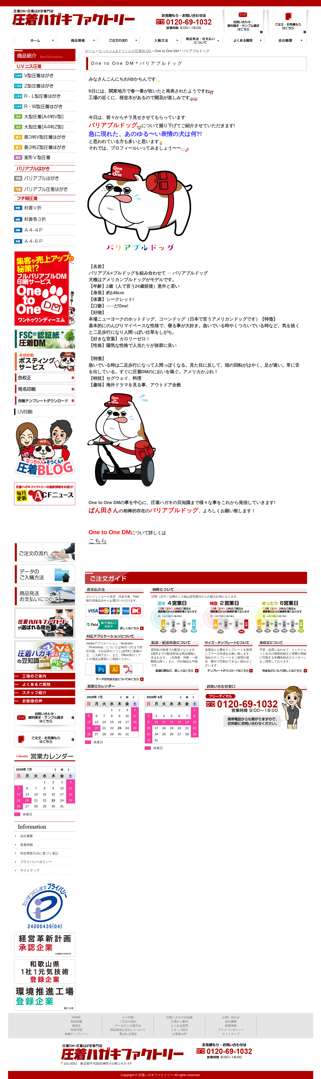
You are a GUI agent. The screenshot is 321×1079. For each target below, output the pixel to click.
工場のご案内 (179, 1021)
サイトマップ (29, 870)
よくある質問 (179, 1025)
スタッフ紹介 (179, 1029)
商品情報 (76, 1021)
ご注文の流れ (128, 1021)
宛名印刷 (76, 1029)
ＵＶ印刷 (128, 1017)
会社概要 (26, 836)
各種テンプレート (76, 1034)
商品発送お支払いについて (127, 1029)
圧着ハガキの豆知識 (179, 1017)
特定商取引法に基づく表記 (39, 853)
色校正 (76, 1025)
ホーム (90, 51)
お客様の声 (179, 1034)
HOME (76, 1017)
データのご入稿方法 (128, 1025)
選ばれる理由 (128, 1034)
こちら (98, 541)
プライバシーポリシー (36, 862)
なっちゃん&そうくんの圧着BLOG (125, 51)
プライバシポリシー (231, 1029)
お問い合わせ (231, 1017)
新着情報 (26, 845)
